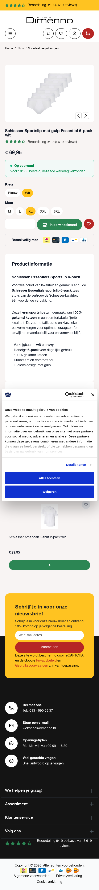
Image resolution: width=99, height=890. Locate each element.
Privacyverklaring (69, 876)
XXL (43, 211)
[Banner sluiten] (92, 394)
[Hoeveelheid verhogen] (30, 224)
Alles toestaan (49, 478)
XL (31, 211)
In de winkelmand (59, 224)
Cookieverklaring (49, 882)
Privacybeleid (46, 660)
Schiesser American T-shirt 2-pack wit (37, 537)
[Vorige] (78, 116)
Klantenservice (19, 817)
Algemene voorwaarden (31, 876)
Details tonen (76, 464)
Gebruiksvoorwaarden (31, 665)
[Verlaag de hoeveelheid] (10, 224)
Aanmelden (49, 647)
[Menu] (10, 33)
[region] (49, 93)
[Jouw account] (75, 33)
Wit (27, 193)
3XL (57, 211)
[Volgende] (86, 116)
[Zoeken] (48, 33)
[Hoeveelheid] (20, 224)
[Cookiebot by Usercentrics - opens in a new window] (65, 395)
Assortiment (16, 804)
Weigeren (49, 491)
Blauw (12, 193)
